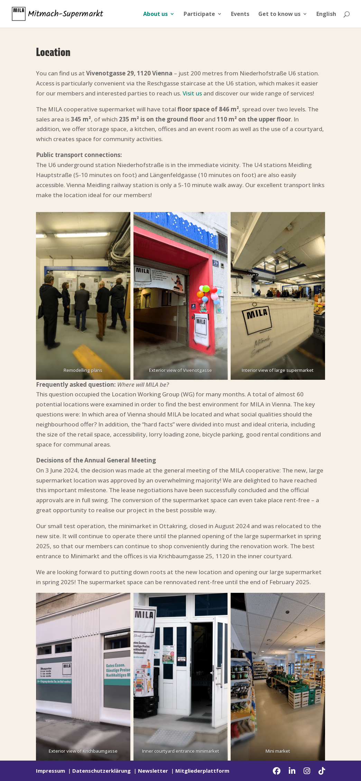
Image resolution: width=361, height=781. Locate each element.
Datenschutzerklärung (101, 770)
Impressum (50, 770)
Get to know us (279, 14)
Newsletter (153, 770)
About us (155, 14)
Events (240, 14)
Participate (199, 14)
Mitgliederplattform (202, 770)
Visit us (192, 93)
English (326, 14)
